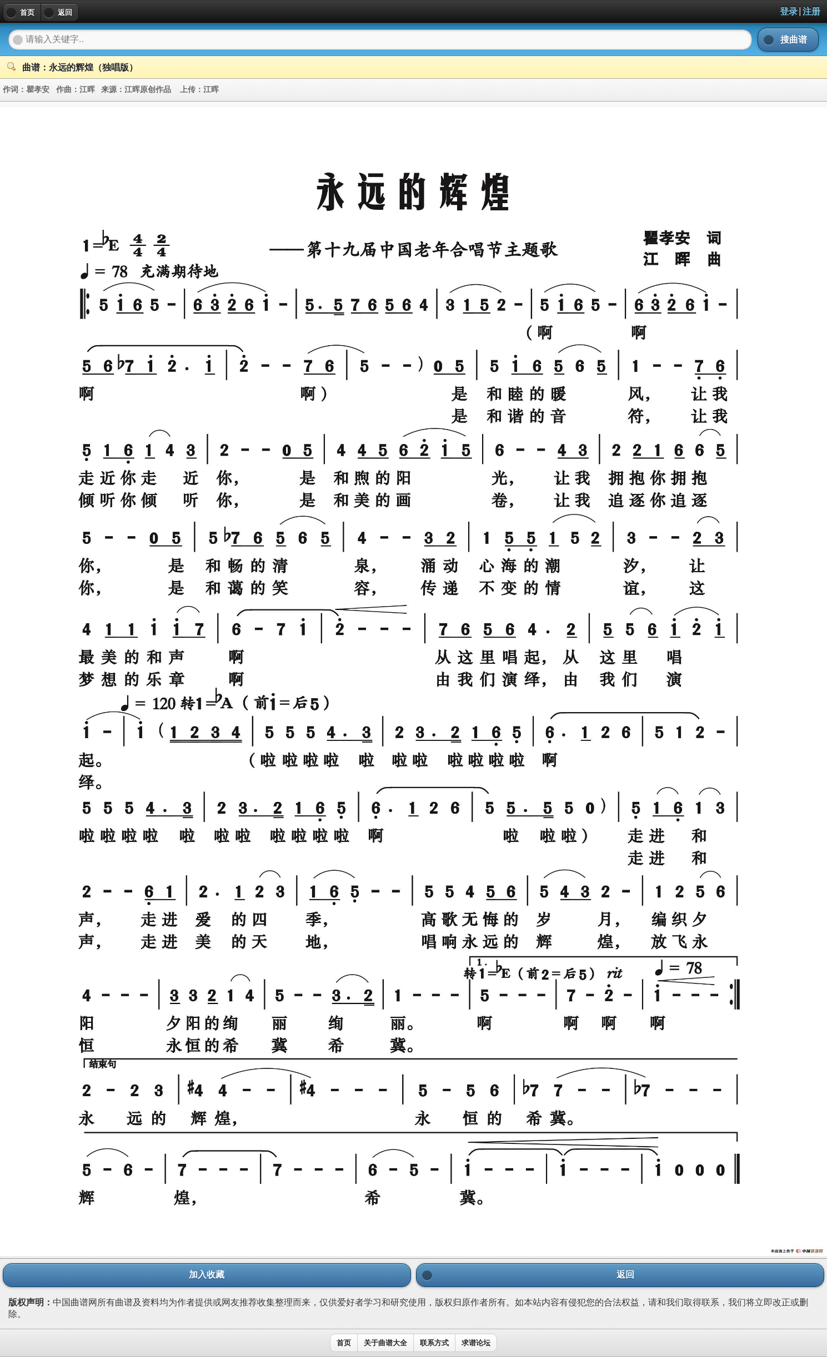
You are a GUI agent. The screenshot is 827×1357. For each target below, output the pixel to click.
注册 (811, 11)
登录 (789, 11)
